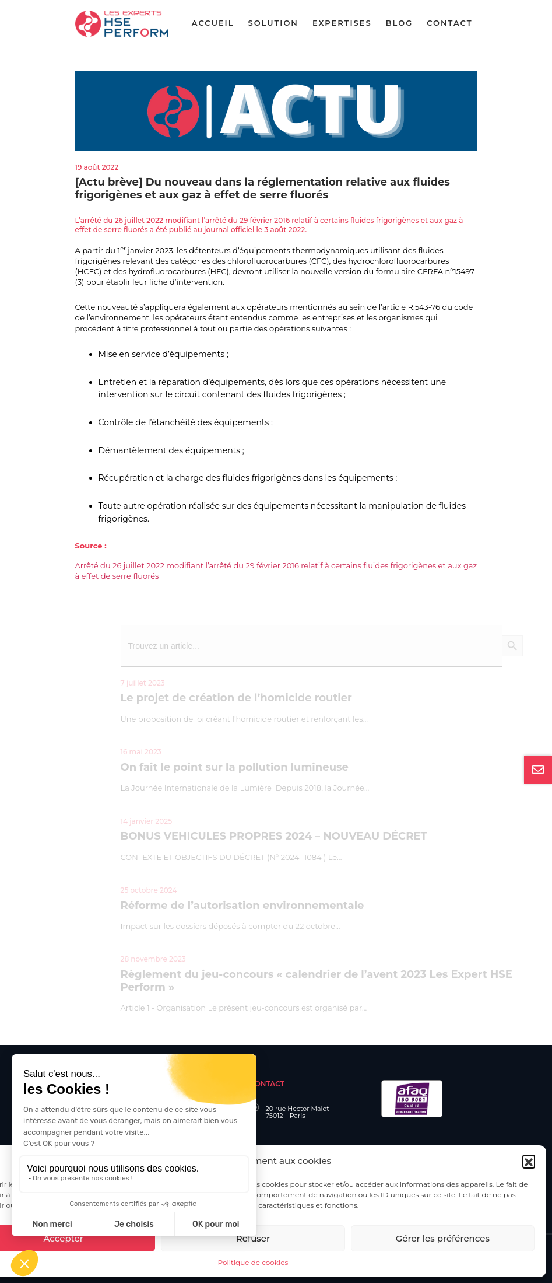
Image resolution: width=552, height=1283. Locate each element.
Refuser (253, 1238)
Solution (273, 22)
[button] (529, 1161)
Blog (399, 22)
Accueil (213, 22)
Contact (449, 22)
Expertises (342, 22)
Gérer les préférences (443, 1238)
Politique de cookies (253, 1262)
